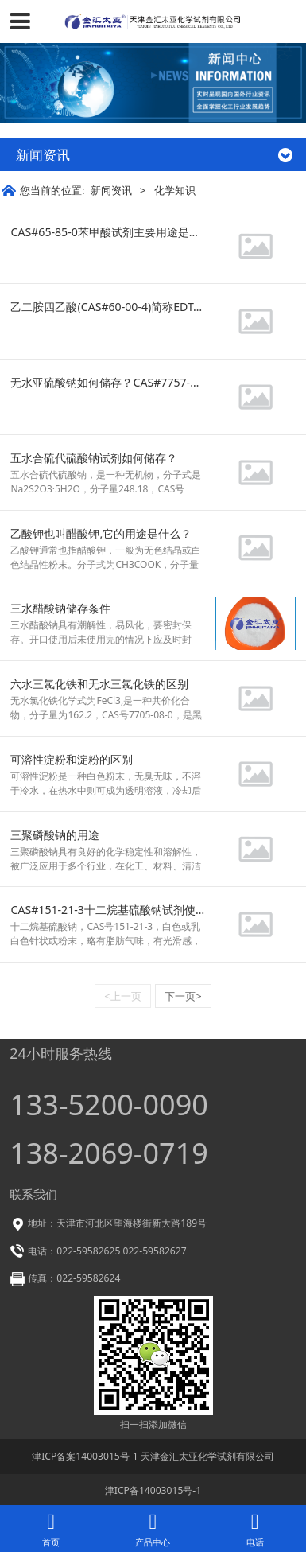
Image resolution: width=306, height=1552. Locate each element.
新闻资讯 (111, 190)
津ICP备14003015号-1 (153, 1490)
